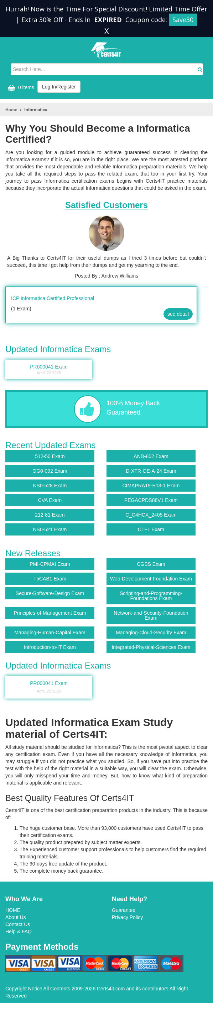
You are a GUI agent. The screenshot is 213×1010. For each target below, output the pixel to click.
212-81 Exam (49, 515)
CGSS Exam (151, 564)
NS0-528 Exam (50, 485)
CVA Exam (50, 500)
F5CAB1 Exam (50, 579)
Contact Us (17, 924)
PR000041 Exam (48, 687)
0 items (20, 87)
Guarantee (123, 910)
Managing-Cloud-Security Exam (151, 632)
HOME (12, 910)
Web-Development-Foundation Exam (151, 579)
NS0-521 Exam (50, 529)
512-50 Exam (49, 456)
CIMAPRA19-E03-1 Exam (151, 485)
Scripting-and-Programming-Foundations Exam (151, 595)
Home (11, 109)
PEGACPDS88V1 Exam (151, 500)
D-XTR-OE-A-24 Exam (151, 471)
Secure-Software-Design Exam (50, 593)
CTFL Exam (151, 529)
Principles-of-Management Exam (50, 613)
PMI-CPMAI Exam (50, 564)
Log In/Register (59, 87)
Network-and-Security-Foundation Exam (151, 615)
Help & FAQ (18, 931)
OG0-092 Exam (49, 471)
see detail (178, 314)
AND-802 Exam (151, 456)
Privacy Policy (127, 917)
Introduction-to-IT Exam (50, 647)
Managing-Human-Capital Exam (49, 632)
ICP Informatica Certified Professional (52, 298)
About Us (15, 917)
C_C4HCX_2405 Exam (151, 515)
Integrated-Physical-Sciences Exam (150, 647)
